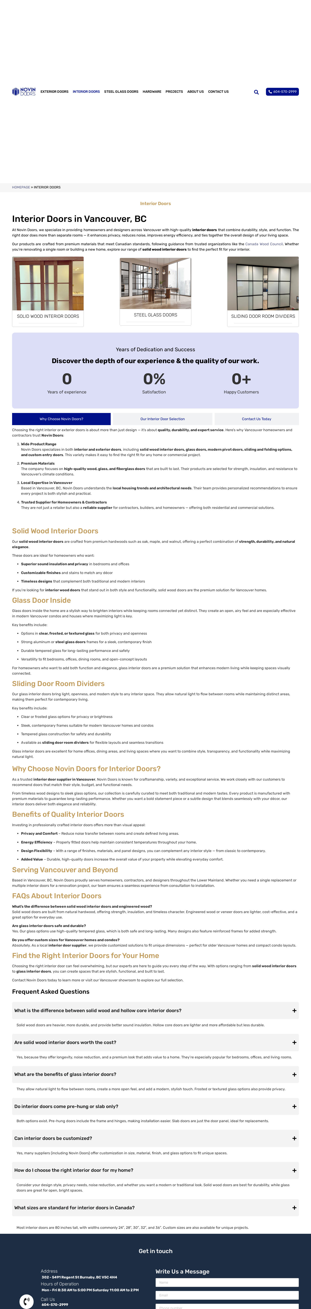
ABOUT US (195, 92)
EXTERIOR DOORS (55, 92)
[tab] (61, 419)
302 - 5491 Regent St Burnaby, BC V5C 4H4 (79, 1278)
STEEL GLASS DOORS (121, 92)
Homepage (21, 187)
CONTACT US (218, 92)
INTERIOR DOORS (86, 92)
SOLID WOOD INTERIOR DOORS (48, 316)
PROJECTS (174, 92)
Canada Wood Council (264, 244)
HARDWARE (152, 92)
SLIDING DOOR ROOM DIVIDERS (263, 316)
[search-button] (256, 92)
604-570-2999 (55, 1306)
